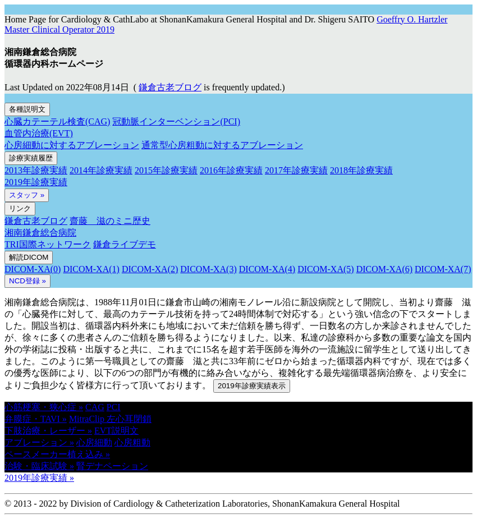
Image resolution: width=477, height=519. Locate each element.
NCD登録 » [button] (27, 281)
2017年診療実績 (296, 170)
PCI (114, 407)
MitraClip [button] (88, 419)
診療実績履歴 (31, 158)
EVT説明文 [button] (116, 430)
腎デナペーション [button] (112, 466)
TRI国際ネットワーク (47, 244)
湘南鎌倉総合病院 (40, 232)
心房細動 (94, 442)
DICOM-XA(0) (32, 269)
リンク (20, 208)
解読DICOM (28, 257)
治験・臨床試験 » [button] (39, 466)
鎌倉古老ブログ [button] (170, 87)
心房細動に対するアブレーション (71, 145)
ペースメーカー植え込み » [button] (57, 454)
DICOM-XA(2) (150, 269)
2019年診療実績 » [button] (39, 478)
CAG (94, 407)
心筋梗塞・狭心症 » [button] (43, 407)
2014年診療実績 (101, 170)
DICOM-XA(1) (91, 269)
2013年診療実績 (35, 170)
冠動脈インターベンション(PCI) (176, 121)
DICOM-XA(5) (325, 269)
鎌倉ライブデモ (124, 244)
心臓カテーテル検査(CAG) (57, 121)
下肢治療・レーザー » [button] (48, 430)
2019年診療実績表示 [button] (252, 386)
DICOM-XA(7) (443, 269)
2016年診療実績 (231, 170)
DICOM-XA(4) (267, 269)
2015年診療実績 (166, 170)
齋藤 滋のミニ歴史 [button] (110, 221)
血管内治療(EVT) (38, 133)
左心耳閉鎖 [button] (129, 419)
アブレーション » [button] (39, 442)
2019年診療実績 (35, 182)
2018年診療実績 (361, 170)
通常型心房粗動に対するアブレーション (222, 145)
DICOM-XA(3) (208, 269)
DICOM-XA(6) (384, 269)
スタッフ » (26, 195)
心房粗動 (132, 442)
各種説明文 (27, 109)
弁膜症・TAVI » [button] (35, 419)
